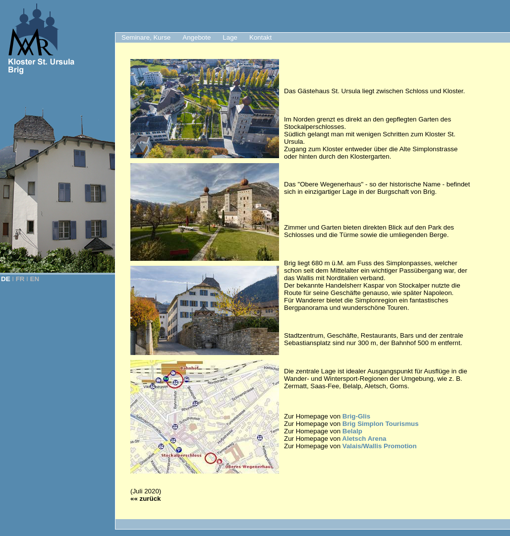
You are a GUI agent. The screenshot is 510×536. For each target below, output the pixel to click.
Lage (230, 37)
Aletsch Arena (363, 438)
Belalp (352, 431)
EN (35, 279)
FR (20, 279)
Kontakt (260, 37)
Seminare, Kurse (145, 37)
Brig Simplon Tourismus (380, 423)
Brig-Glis (356, 416)
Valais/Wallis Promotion (379, 446)
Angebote (196, 37)
